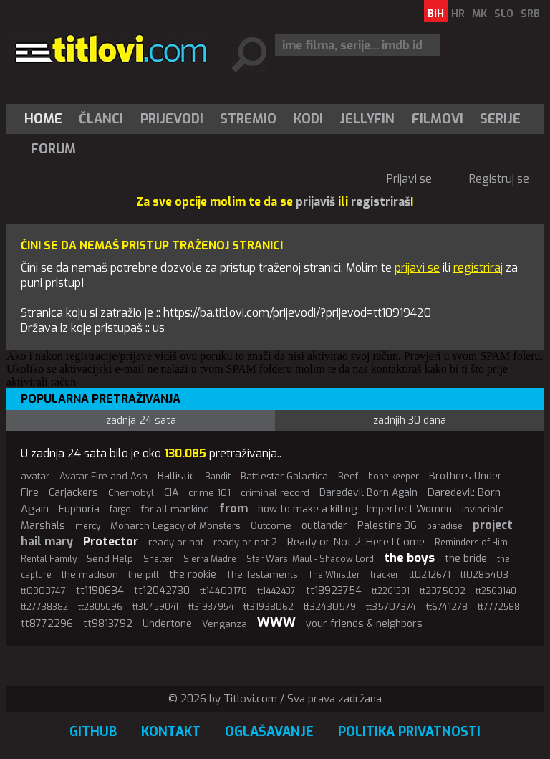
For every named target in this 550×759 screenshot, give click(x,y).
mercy (87, 526)
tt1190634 (100, 590)
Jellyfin (367, 119)
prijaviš (315, 201)
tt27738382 (44, 607)
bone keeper (393, 476)
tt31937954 (210, 607)
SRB (530, 14)
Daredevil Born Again (368, 493)
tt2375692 (442, 591)
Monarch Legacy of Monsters (175, 526)
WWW (276, 622)
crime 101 (209, 493)
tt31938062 (268, 607)
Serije (500, 119)
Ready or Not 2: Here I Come (356, 542)
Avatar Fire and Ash (103, 476)
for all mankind (175, 509)
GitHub (93, 731)
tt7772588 (499, 607)
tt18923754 (334, 591)
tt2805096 (100, 607)
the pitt (143, 574)
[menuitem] (46, 119)
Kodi (308, 119)
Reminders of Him (471, 542)
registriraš (380, 201)
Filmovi (437, 119)
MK (479, 14)
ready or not (175, 542)
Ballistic (176, 476)
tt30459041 (155, 607)
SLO (503, 14)
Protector (110, 541)
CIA (171, 493)
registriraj (478, 267)
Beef (348, 476)
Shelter (158, 559)
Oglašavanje (269, 731)
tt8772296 (47, 624)
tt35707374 (391, 607)
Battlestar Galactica (284, 476)
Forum (53, 149)
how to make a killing (307, 509)
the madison (90, 574)
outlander (324, 526)
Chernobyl (131, 493)
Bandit (218, 476)
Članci (101, 119)
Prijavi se (409, 178)
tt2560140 (496, 591)
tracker (384, 575)
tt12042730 (162, 591)
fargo (120, 509)
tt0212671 (429, 574)
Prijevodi (171, 119)
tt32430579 (330, 607)
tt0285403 (484, 574)
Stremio (248, 119)
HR (458, 14)
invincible (483, 509)
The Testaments (262, 574)
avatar (35, 476)
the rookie (192, 574)
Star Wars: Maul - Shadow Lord (310, 559)
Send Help (110, 559)
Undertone (167, 624)
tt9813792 (107, 624)
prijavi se (417, 267)
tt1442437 (276, 591)
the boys (409, 558)
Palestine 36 (387, 526)
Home (43, 119)
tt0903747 (43, 591)
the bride (466, 558)
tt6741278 (447, 607)
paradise (445, 526)
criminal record (275, 493)
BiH (436, 14)
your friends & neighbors (364, 624)
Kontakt (171, 731)
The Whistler (334, 575)
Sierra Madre (209, 559)
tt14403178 (223, 591)
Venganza (224, 624)
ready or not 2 (245, 542)
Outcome (271, 526)
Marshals (43, 526)
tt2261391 (391, 591)
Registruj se (499, 178)
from (233, 508)
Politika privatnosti (409, 731)
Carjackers (73, 493)
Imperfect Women (409, 509)
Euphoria (79, 509)
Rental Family (49, 559)
